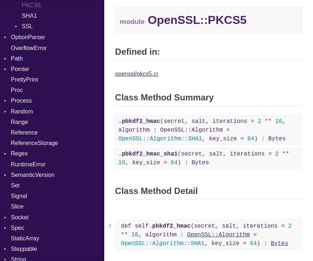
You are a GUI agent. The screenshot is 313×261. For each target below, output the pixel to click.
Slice (17, 206)
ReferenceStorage (34, 143)
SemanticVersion (32, 175)
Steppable (24, 249)
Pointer (20, 69)
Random (22, 111)
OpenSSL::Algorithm (218, 235)
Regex (19, 153)
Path (17, 58)
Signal (19, 196)
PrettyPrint (24, 79)
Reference (24, 132)
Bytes (279, 243)
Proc (17, 90)
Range (19, 122)
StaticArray (25, 238)
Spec (17, 228)
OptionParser (28, 37)
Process (21, 101)
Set (15, 185)
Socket (20, 217)
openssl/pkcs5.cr (136, 74)
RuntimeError (28, 164)
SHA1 (29, 16)
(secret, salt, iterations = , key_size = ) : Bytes (203, 158)
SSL (27, 26)
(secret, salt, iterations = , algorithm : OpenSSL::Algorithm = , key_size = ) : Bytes (202, 130)
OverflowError (29, 48)
